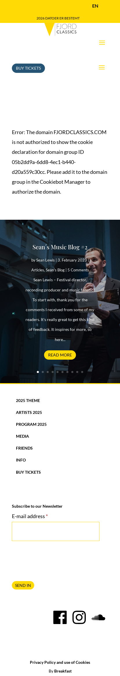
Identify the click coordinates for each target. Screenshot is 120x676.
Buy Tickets (28, 68)
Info (21, 459)
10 (82, 372)
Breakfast (63, 670)
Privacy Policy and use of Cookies (60, 662)
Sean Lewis (45, 260)
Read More (60, 354)
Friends (24, 448)
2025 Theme (28, 400)
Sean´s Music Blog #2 (60, 247)
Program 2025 (31, 424)
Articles (37, 270)
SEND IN (23, 585)
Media (22, 436)
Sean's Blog (55, 270)
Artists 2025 (29, 412)
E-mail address (30, 516)
